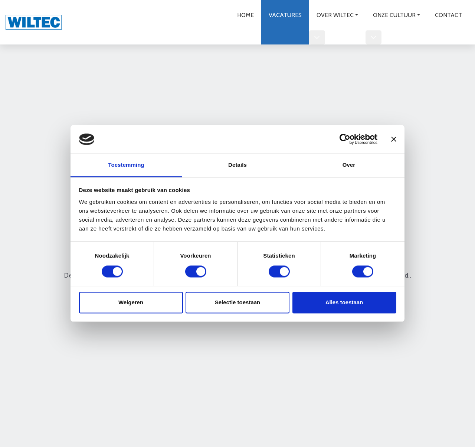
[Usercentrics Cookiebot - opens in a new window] (344, 139)
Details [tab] (237, 165)
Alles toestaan (344, 302)
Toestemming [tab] (126, 165)
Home (245, 15)
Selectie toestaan (238, 302)
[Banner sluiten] (393, 139)
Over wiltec (335, 15)
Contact (448, 15)
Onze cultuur (394, 15)
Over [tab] (349, 165)
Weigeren (130, 302)
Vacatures (285, 15)
